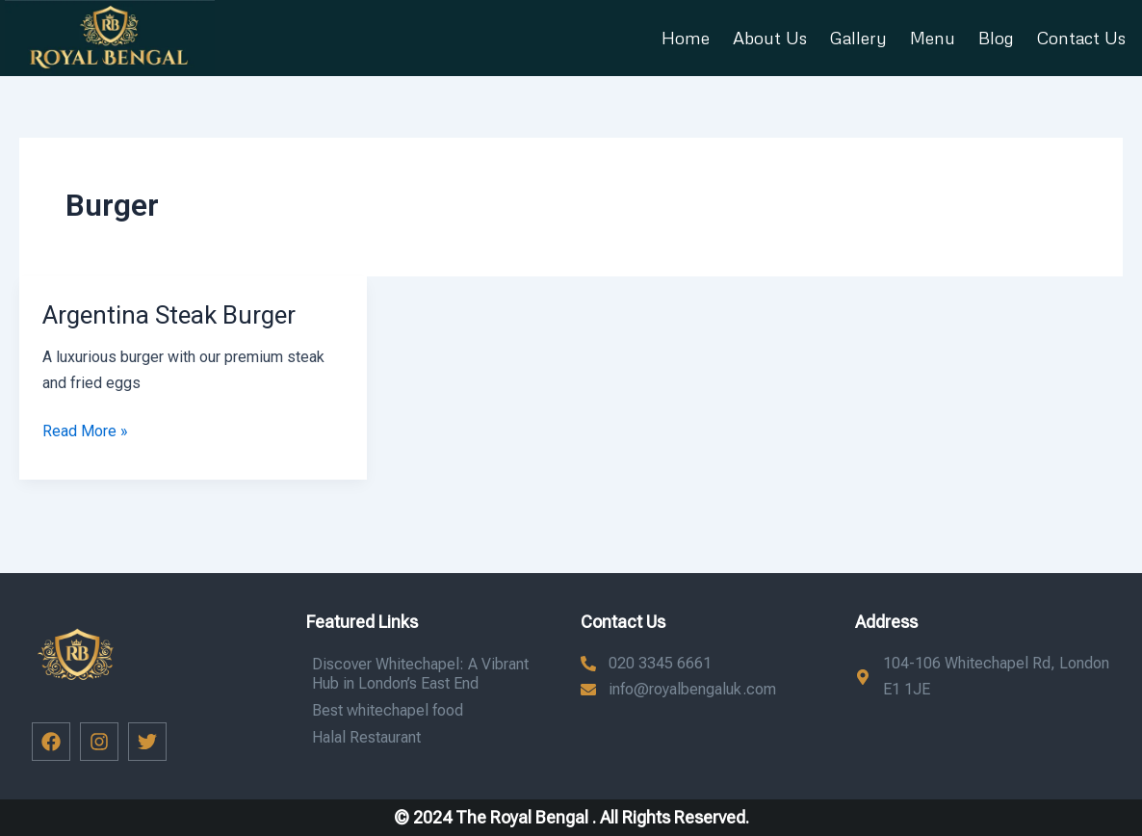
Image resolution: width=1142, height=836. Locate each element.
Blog (996, 37)
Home (686, 37)
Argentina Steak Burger (169, 314)
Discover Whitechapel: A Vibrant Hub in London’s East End (420, 673)
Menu (932, 37)
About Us (770, 37)
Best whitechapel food (387, 710)
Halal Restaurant (366, 737)
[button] (110, 38)
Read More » (85, 429)
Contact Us (1081, 37)
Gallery (858, 37)
